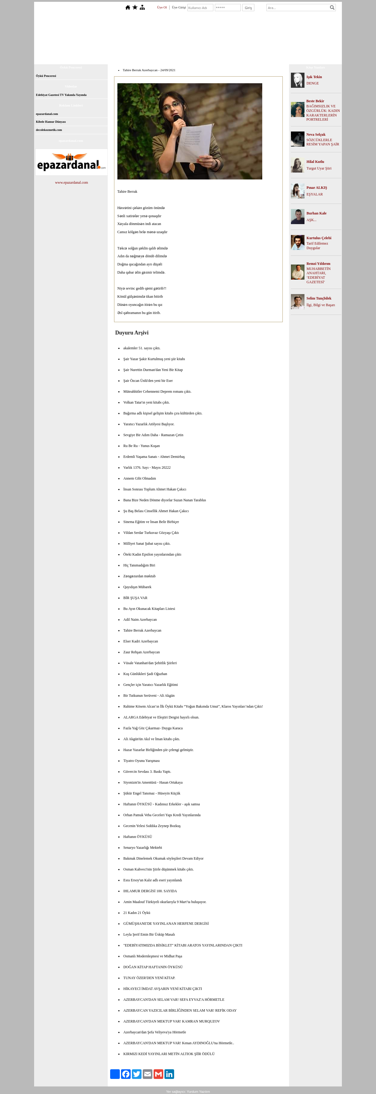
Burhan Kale (317, 213)
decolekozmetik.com (49, 130)
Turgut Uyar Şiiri (319, 168)
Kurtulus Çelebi (319, 238)
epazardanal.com (47, 114)
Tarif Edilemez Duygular (317, 245)
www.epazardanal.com (71, 182)
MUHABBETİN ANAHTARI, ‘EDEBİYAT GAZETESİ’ (319, 275)
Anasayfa (114, 56)
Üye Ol (162, 7)
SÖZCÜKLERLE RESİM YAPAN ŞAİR (323, 142)
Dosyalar (190, 56)
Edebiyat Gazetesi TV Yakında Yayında (61, 95)
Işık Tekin (314, 77)
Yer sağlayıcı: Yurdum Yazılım (188, 1091)
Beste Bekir (315, 101)
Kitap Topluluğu (165, 56)
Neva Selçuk (316, 134)
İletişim (265, 56)
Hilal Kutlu (315, 162)
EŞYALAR (315, 194)
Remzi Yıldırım (318, 264)
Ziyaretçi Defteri (240, 56)
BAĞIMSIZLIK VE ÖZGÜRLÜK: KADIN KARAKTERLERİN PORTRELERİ (323, 113)
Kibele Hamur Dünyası (51, 121)
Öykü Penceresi (46, 76)
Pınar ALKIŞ (317, 188)
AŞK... (312, 220)
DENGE (313, 83)
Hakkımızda (137, 56)
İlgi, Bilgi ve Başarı (321, 305)
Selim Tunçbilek (319, 298)
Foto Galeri (212, 56)
